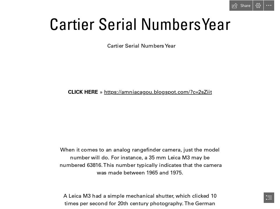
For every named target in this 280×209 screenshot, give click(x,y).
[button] (241, 5)
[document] (140, 104)
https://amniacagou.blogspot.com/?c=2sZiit (158, 92)
